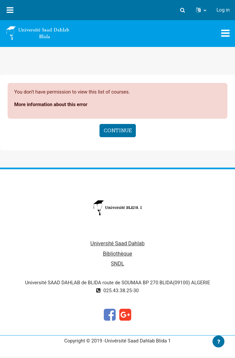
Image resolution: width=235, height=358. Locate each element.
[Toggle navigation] (225, 33)
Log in (223, 10)
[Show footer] (218, 341)
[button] (182, 10)
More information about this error (50, 104)
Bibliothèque (117, 254)
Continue (118, 130)
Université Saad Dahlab (118, 243)
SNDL (117, 263)
